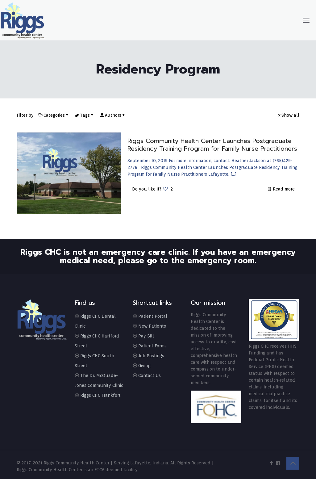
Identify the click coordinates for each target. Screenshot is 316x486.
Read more (284, 188)
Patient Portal (152, 316)
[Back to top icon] (292, 463)
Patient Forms (152, 345)
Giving (144, 365)
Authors (113, 115)
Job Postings (151, 355)
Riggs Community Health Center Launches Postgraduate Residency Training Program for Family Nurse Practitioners (212, 144)
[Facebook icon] (271, 463)
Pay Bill (146, 335)
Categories (53, 115)
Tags (84, 115)
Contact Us (149, 375)
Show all (288, 115)
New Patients (152, 326)
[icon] (278, 463)
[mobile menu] (306, 20)
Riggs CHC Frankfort (100, 395)
